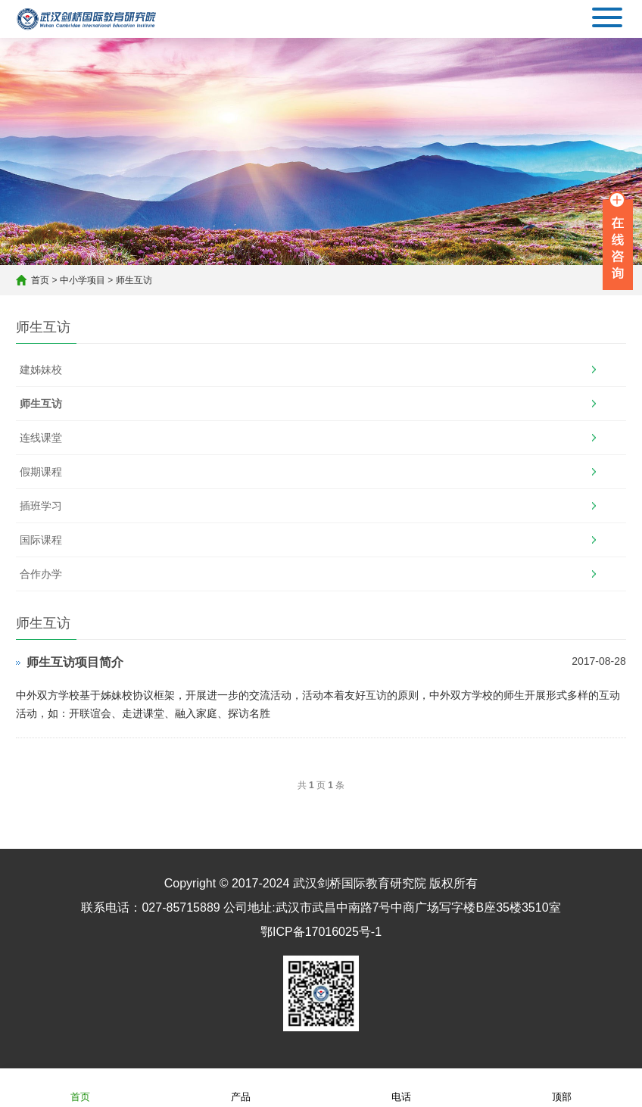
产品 (241, 1086)
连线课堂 (41, 438)
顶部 (562, 1086)
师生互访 (134, 280)
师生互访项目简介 (74, 662)
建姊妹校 (41, 369)
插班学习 (41, 506)
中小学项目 (82, 280)
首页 (40, 280)
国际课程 (41, 540)
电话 (401, 1086)
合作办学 (41, 574)
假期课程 (41, 472)
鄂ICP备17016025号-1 (321, 931)
